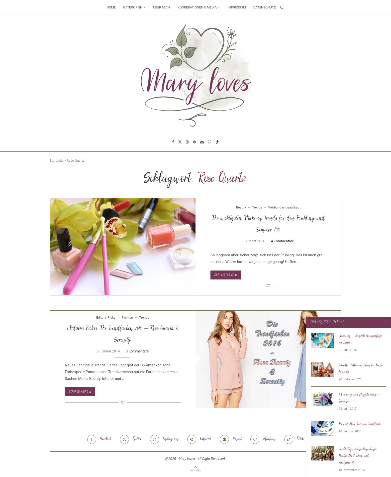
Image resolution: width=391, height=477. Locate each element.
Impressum (236, 7)
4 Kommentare (282, 241)
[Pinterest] (194, 142)
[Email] (202, 142)
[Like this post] (268, 286)
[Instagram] (187, 142)
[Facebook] (173, 142)
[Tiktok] (217, 142)
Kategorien (132, 7)
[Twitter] (180, 142)
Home (111, 7)
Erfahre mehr (225, 275)
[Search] (282, 7)
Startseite (57, 160)
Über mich (161, 7)
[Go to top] (195, 470)
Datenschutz (264, 7)
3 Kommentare (137, 351)
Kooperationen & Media (197, 7)
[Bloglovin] (209, 142)
